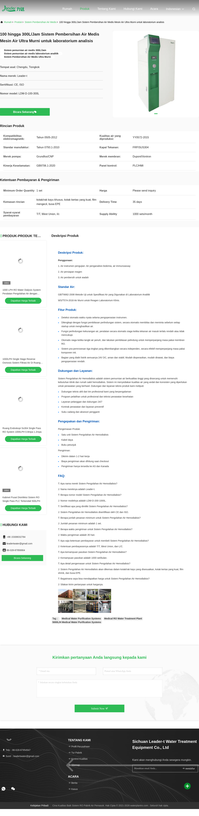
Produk (84, 8)
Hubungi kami (133, 8)
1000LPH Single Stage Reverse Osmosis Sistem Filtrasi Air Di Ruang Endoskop (21, 363)
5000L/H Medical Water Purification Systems (76, 622)
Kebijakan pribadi (39, 805)
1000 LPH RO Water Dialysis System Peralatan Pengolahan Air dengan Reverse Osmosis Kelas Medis (21, 294)
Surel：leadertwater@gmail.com (20, 756)
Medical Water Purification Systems (81, 618)
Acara (154, 8)
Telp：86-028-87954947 (16, 750)
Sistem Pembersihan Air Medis (40, 22)
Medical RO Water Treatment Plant (123, 618)
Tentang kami (106, 8)
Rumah (67, 8)
